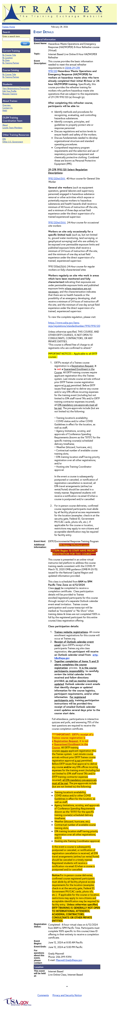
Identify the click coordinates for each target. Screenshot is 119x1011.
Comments (43, 995)
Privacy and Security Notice (67, 995)
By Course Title (9, 55)
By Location (7, 57)
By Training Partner (10, 63)
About (5, 125)
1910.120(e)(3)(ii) (57, 222)
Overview (6, 105)
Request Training (9, 93)
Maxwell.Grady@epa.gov (69, 960)
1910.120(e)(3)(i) (57, 178)
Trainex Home (8, 26)
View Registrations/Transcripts (15, 88)
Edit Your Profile (9, 91)
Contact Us (7, 108)
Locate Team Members (12, 127)
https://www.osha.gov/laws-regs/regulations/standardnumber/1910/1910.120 (74, 324)
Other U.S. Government (12, 141)
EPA (4, 139)
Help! (4, 110)
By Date (6, 60)
